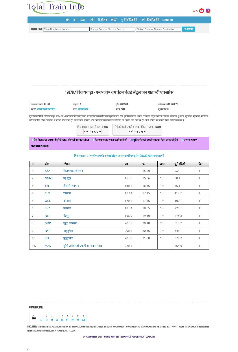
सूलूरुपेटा (68, 238)
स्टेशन (83, 19)
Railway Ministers (111, 336)
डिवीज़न (102, 19)
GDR (48, 223)
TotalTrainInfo (91, 336)
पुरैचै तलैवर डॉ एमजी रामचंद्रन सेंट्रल (82, 246)
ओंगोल (67, 201)
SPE (47, 238)
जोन (92, 19)
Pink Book (125, 336)
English (167, 19)
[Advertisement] (119, 59)
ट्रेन (74, 19)
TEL (47, 186)
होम (67, 19)
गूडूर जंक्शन (69, 223)
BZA (47, 171)
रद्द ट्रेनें (113, 19)
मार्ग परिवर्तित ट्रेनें (149, 19)
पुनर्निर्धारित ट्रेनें (129, 19)
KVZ (47, 208)
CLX (47, 193)
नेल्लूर (66, 216)
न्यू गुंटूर (67, 178)
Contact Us (150, 336)
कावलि (67, 208)
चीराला (67, 193)
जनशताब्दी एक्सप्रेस (46, 109)
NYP (47, 231)
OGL (48, 201)
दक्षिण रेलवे (83, 109)
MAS (48, 246)
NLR (47, 216)
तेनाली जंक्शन (71, 186)
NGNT (49, 178)
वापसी (189, 140)
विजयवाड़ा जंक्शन (73, 171)
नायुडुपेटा (68, 231)
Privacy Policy (138, 336)
